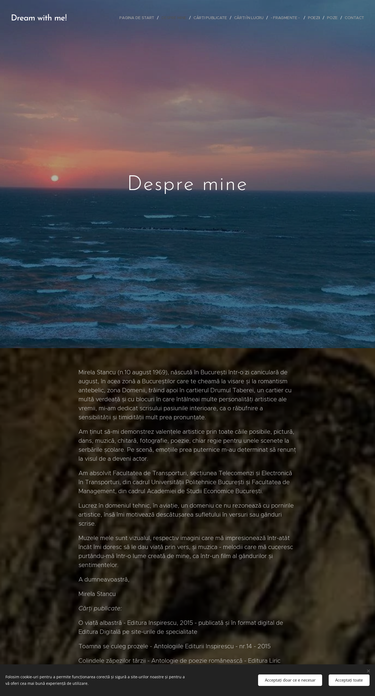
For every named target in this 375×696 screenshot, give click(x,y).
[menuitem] (138, 18)
